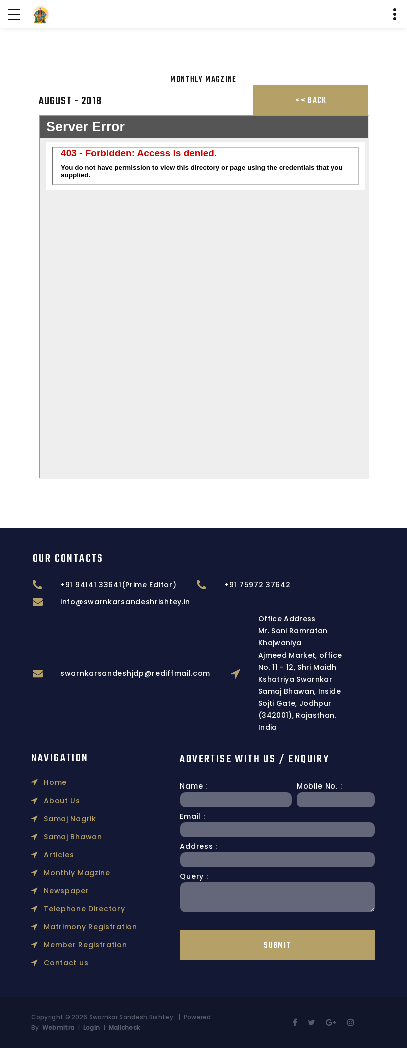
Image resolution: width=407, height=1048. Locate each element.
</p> (204, 297)
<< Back (310, 100)
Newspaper (60, 817)
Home (49, 709)
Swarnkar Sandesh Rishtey (131, 1017)
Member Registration (79, 871)
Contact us (60, 889)
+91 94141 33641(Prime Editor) (236, 585)
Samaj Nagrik (63, 745)
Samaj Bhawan (66, 763)
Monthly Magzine (70, 799)
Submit (211, 945)
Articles (52, 781)
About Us (55, 727)
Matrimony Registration (84, 853)
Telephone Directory (78, 835)
